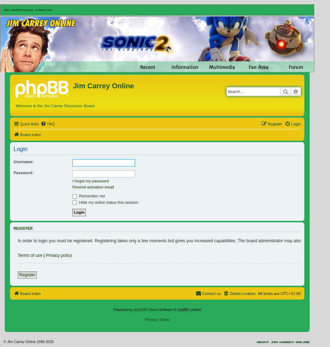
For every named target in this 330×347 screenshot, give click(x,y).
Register (27, 275)
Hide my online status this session (105, 202)
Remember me (88, 196)
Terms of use (30, 255)
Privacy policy (59, 255)
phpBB (138, 310)
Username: (24, 162)
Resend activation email (93, 187)
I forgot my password (90, 181)
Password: (23, 173)
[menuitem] (48, 124)
